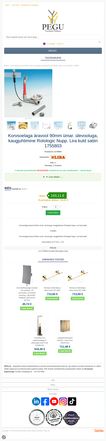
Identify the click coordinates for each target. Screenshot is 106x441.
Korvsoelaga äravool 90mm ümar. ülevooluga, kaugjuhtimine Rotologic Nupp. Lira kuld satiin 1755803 (44, 65)
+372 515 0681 (38, 372)
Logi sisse (15, 5)
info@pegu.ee (27, 372)
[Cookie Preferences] (3, 437)
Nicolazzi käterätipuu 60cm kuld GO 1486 (77, 289)
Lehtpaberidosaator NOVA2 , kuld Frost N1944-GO (65, 340)
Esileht (6, 65)
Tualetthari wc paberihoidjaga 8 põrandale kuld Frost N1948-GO (39, 341)
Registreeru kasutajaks (29, 5)
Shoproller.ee (99, 430)
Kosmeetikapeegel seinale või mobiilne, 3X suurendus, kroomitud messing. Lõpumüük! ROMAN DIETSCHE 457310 (27, 294)
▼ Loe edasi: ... (54, 177)
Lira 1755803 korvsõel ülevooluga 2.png (53, 251)
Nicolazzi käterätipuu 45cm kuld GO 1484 (52, 289)
